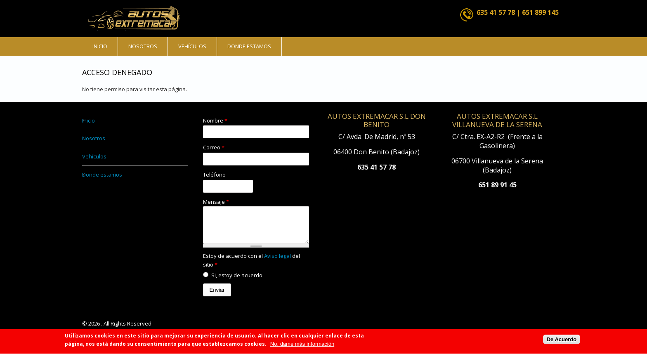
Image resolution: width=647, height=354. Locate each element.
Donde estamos (249, 46)
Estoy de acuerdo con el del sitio (251, 266)
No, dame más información (302, 346)
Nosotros (142, 46)
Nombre (215, 120)
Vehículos (192, 46)
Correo (213, 147)
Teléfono (214, 174)
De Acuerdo (561, 341)
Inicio (99, 46)
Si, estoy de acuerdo (236, 281)
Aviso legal (278, 262)
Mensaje (216, 201)
